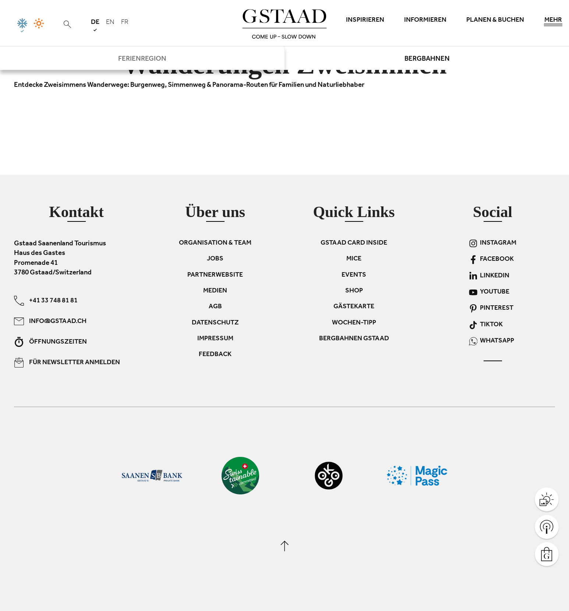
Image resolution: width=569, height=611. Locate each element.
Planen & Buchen (495, 20)
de (95, 25)
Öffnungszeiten (50, 342)
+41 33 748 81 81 (46, 300)
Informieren (425, 20)
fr (124, 22)
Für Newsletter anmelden (67, 362)
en (110, 22)
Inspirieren (365, 20)
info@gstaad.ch (50, 321)
